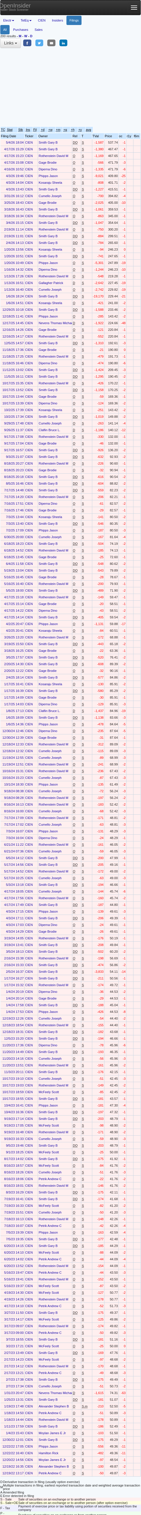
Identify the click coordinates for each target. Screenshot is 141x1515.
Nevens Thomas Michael (56, 323)
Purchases (20, 29)
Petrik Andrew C (50, 1179)
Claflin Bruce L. (49, 430)
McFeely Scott (49, 1092)
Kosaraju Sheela (50, 182)
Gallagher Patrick (51, 283)
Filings (74, 20)
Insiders (57, 20)
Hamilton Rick (48, 1453)
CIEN (42, 20)
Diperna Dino (48, 169)
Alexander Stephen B (54, 1406)
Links (10, 43)
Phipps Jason (48, 176)
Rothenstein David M (53, 156)
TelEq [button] (26, 20)
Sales (39, 29)
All (5, 29)
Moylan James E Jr (52, 1433)
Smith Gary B (48, 142)
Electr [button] (8, 20)
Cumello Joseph (50, 196)
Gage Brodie (48, 162)
